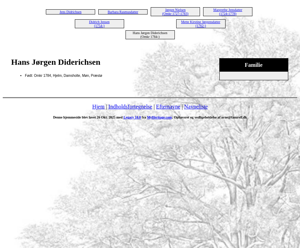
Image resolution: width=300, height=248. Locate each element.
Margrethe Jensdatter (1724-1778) (227, 12)
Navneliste (196, 107)
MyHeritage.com (159, 117)
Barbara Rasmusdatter (123, 12)
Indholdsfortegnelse (130, 107)
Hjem (98, 107)
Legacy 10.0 (132, 117)
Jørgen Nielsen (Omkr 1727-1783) (175, 12)
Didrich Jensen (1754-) (99, 24)
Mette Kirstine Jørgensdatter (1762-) (200, 24)
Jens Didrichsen (71, 12)
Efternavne (168, 107)
